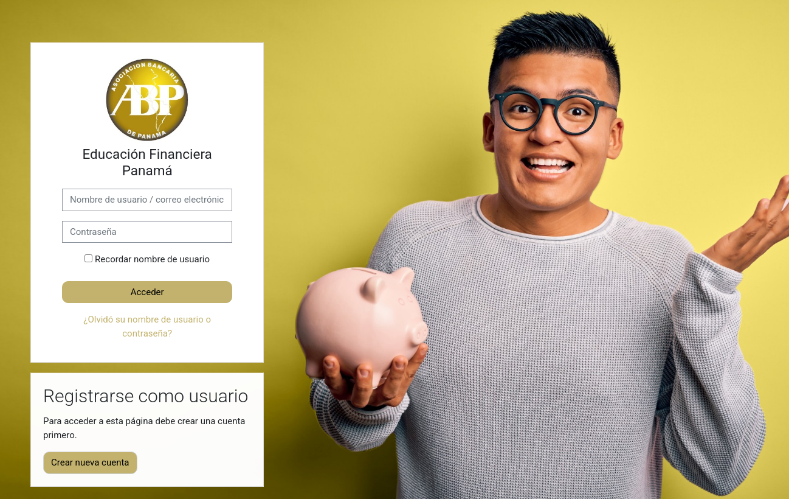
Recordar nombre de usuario (152, 259)
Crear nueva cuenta (90, 462)
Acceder (147, 292)
